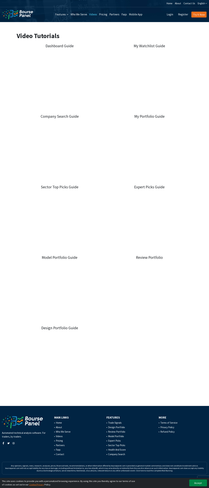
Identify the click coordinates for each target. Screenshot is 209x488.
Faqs (124, 14)
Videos (93, 14)
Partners (114, 14)
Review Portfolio (116, 431)
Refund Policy (167, 431)
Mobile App (135, 14)
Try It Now (199, 14)
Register (183, 14)
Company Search (116, 454)
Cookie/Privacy (36, 484)
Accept (198, 483)
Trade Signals (115, 422)
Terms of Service (168, 422)
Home (169, 3)
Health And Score (117, 449)
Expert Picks (114, 440)
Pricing (103, 14)
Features (60, 14)
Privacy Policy (167, 427)
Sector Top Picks (116, 445)
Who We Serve (79, 14)
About (178, 3)
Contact (60, 454)
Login (170, 14)
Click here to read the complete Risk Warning (154, 470)
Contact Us (189, 3)
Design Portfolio (116, 427)
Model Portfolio (116, 436)
